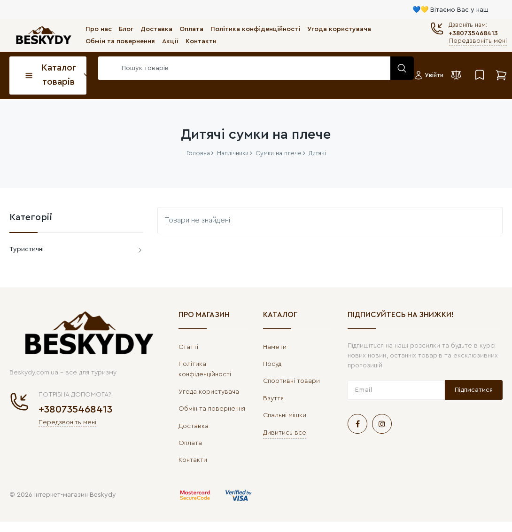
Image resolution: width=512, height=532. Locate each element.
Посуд (272, 364)
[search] (253, 68)
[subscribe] (396, 390)
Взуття (273, 398)
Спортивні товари (291, 381)
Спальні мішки (284, 415)
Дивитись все (284, 432)
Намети (275, 347)
